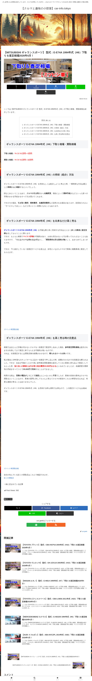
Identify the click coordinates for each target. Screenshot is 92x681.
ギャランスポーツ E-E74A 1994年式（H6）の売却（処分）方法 (46, 122)
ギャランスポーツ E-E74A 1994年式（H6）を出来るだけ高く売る (47, 126)
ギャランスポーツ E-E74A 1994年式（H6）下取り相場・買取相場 (47, 119)
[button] (74, 87)
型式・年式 (8, 494)
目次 (43, 115)
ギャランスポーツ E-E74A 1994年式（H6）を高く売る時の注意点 (47, 129)
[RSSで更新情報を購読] (48, 519)
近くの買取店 (9, 473)
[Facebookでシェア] (32, 87)
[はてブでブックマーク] (46, 87)
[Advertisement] (46, 29)
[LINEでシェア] (60, 87)
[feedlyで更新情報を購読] (44, 519)
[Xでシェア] (17, 87)
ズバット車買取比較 (12, 324)
